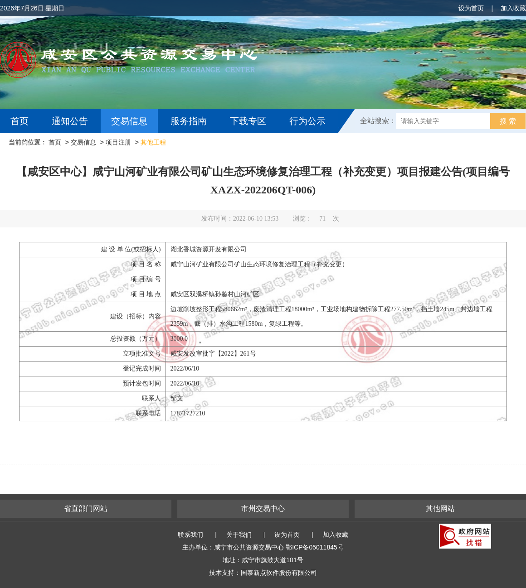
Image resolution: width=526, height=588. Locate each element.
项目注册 (118, 142)
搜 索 (508, 121)
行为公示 (307, 121)
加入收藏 (513, 8)
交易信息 (129, 121)
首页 (19, 121)
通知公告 (70, 121)
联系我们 (190, 534)
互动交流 (31, 145)
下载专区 (248, 121)
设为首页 (471, 8)
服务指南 (188, 121)
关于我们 (239, 534)
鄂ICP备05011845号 (315, 547)
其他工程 (153, 142)
